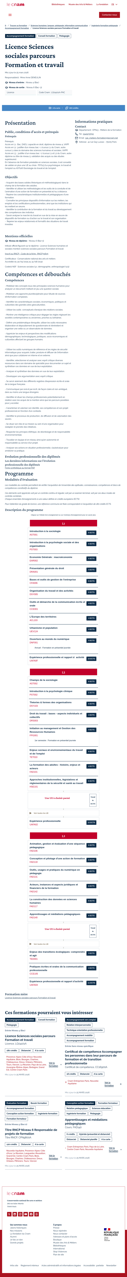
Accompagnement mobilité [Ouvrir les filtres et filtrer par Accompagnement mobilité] (80, 1035)
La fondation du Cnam (20, 1233)
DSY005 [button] (34, 594)
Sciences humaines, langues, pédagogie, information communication (59, 26)
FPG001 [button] (34, 735)
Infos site (14, 1265)
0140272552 (88, 134)
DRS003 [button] (34, 720)
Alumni (13, 1236)
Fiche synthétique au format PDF (20, 468)
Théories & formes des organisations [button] (51, 702)
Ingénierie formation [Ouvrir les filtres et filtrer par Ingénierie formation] (47, 1113)
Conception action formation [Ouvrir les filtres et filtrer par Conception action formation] (20, 1113)
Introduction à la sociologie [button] (45, 531)
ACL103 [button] (34, 620)
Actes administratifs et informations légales (61, 1265)
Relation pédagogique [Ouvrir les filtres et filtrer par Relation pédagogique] (77, 1108)
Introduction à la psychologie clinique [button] (51, 691)
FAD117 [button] (34, 906)
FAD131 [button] (34, 877)
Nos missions (16, 1230)
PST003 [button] (34, 549)
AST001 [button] (34, 534)
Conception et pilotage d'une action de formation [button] (57, 858)
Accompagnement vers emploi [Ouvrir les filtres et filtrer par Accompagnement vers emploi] (81, 1020)
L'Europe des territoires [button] (43, 616)
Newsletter (111, 1265)
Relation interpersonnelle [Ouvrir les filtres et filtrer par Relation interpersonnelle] (79, 1025)
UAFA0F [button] (34, 660)
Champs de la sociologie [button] (44, 680)
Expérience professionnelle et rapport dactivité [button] (57, 657)
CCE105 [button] (34, 974)
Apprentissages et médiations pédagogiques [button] (55, 914)
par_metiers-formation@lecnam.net (101, 138)
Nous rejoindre (60, 1230)
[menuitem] (58, 4)
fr (5, 26)
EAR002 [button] (34, 560)
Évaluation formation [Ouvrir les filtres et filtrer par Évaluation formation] (16, 1103)
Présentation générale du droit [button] (47, 568)
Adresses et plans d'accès (65, 1236)
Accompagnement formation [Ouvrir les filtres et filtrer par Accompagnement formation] (20, 36)
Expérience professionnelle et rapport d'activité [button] (56, 981)
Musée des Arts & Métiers (65, 1242)
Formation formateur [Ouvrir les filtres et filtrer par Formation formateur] (16, 1119)
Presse (56, 1227)
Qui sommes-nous (18, 1225)
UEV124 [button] (34, 631)
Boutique (57, 1239)
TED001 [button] (34, 959)
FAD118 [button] (34, 862)
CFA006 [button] (34, 583)
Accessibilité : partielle (93, 1265)
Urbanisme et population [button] (44, 628)
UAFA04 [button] (34, 985)
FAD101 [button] (34, 772)
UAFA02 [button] (34, 824)
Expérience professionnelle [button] (45, 821)
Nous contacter (60, 1233)
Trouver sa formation (18, 26)
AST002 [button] (34, 683)
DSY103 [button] (34, 706)
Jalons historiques (18, 1227)
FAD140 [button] (34, 917)
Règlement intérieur (30, 1265)
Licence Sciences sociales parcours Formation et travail (30, 1038)
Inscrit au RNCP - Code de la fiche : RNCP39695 (26, 254)
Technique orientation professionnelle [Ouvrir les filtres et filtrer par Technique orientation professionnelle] (85, 1030)
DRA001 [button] (34, 572)
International (59, 1248)
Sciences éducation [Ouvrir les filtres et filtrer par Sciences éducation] (101, 1108)
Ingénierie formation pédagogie (105, 26)
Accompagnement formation (17, 28)
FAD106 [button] (34, 851)
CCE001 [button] (34, 609)
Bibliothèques (59, 1245)
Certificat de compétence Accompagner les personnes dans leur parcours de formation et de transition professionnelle (93, 1057)
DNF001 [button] (34, 642)
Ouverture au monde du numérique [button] (49, 639)
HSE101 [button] (34, 786)
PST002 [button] (34, 694)
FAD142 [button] (34, 891)
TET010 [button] (33, 757)
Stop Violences (60, 1251)
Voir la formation (53, 1064)
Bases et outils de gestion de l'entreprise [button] (53, 579)
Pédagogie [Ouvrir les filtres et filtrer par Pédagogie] (64, 36)
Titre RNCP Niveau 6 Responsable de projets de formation (31, 1131)
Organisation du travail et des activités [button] (51, 590)
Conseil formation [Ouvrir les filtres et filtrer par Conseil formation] (46, 36)
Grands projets (16, 1242)
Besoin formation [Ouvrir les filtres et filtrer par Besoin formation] (39, 1103)
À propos (57, 1225)
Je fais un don (16, 1239)
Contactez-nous (109, 15)
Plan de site (58, 1254)
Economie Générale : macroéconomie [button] (51, 557)
